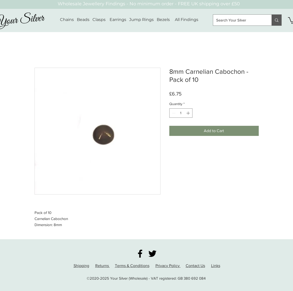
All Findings (186, 19)
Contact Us (195, 265)
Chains (67, 19)
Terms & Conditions (132, 265)
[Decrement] (173, 113)
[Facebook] (140, 253)
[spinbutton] (180, 113)
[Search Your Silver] (238, 20)
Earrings (118, 19)
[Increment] (188, 113)
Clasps (99, 19)
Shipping (81, 265)
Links (215, 265)
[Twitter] (152, 253)
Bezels (166, 19)
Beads (83, 19)
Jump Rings (141, 19)
